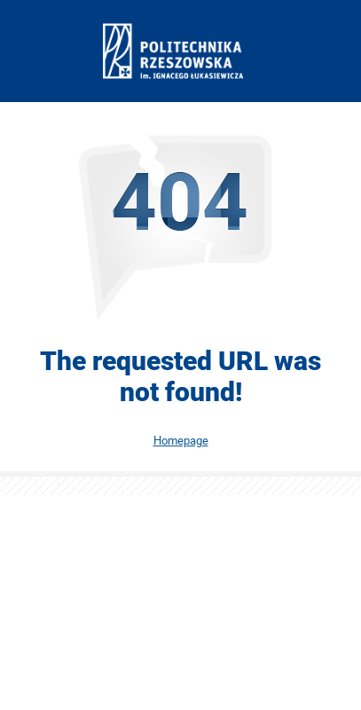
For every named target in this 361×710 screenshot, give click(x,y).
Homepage (180, 440)
